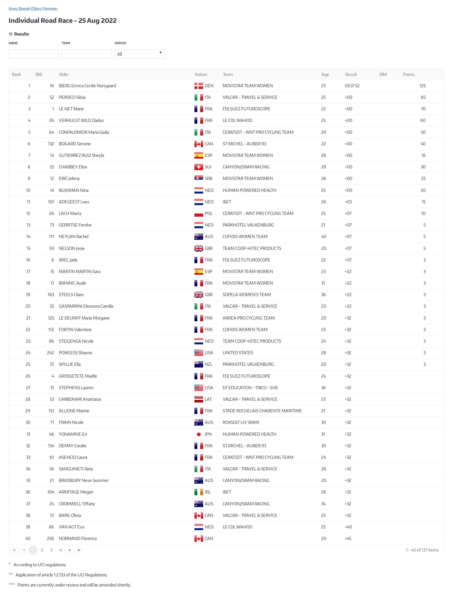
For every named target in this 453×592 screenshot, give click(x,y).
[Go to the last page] (79, 550)
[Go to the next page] (70, 550)
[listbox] (140, 54)
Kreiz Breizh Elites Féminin (33, 8)
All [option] (119, 54)
